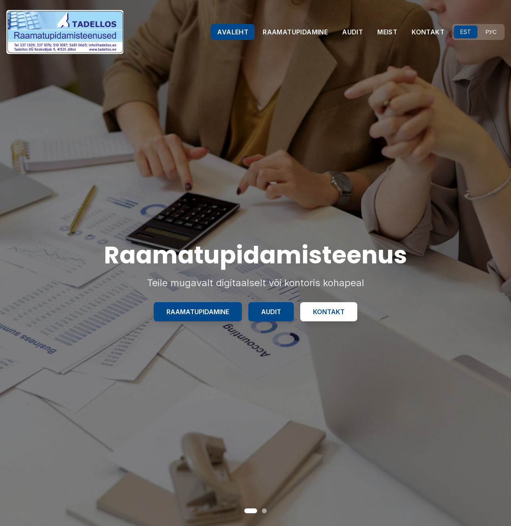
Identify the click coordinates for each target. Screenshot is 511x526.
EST (465, 31)
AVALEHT (232, 32)
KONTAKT (428, 32)
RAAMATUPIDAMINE (295, 32)
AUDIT (352, 32)
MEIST (387, 32)
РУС (491, 31)
